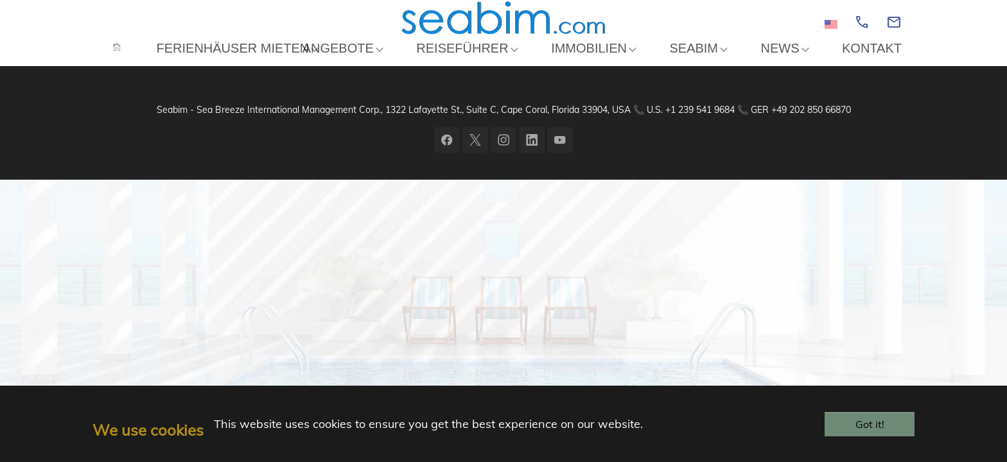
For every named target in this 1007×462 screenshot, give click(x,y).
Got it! (869, 424)
